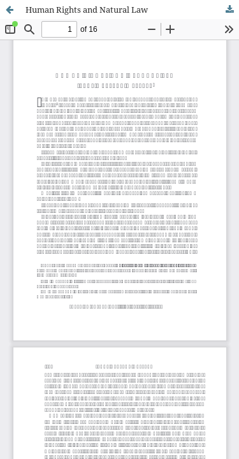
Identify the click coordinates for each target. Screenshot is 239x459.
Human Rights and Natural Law (86, 9)
